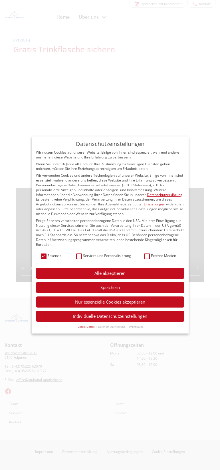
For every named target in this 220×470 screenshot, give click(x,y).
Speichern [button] (110, 287)
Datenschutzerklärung (164, 194)
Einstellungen (154, 204)
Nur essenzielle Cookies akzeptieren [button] (110, 302)
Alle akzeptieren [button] (110, 273)
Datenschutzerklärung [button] (112, 327)
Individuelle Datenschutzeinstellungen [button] (110, 316)
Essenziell (52, 255)
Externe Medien (160, 255)
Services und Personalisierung (103, 255)
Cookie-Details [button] (86, 327)
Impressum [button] (136, 327)
